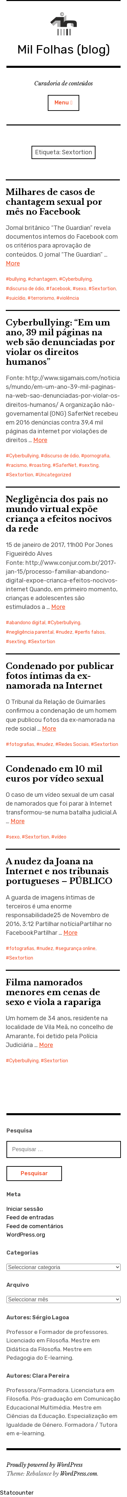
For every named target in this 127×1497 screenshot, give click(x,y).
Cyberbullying (77, 279)
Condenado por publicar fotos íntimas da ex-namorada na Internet (60, 676)
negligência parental (31, 632)
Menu (62, 102)
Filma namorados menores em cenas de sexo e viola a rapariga (53, 992)
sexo (81, 289)
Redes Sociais (74, 744)
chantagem (44, 279)
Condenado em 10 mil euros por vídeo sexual (55, 774)
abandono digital (27, 623)
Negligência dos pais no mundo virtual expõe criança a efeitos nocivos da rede (59, 514)
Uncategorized (55, 475)
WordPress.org (25, 1234)
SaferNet (66, 465)
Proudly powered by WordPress (44, 1464)
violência (69, 298)
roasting (41, 465)
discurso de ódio (26, 289)
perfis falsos (91, 632)
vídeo (60, 837)
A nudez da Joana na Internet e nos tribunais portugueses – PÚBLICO (59, 871)
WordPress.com (78, 1473)
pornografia (96, 456)
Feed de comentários (34, 1226)
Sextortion (104, 289)
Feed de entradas (30, 1217)
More (13, 263)
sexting (90, 465)
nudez (65, 632)
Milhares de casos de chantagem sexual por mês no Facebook (54, 202)
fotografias (21, 744)
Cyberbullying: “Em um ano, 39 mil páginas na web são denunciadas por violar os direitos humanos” (60, 342)
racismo (18, 465)
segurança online (77, 948)
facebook (59, 289)
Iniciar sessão (24, 1208)
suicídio (17, 298)
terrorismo (42, 298)
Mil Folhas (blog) (63, 49)
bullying (17, 279)
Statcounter (17, 1492)
